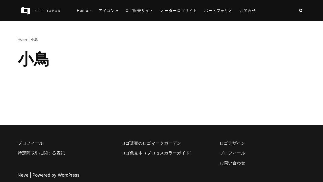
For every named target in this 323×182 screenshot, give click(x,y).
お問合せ (248, 10)
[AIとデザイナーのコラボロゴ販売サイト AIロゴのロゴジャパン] (40, 11)
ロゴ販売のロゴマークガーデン (151, 143)
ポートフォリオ (218, 10)
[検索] (301, 10)
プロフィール (30, 143)
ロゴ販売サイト (139, 10)
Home (23, 39)
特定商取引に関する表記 (41, 152)
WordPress (68, 175)
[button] (91, 11)
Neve (23, 175)
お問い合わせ (232, 162)
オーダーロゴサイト (179, 10)
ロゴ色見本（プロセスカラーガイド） (157, 152)
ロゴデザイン (232, 143)
